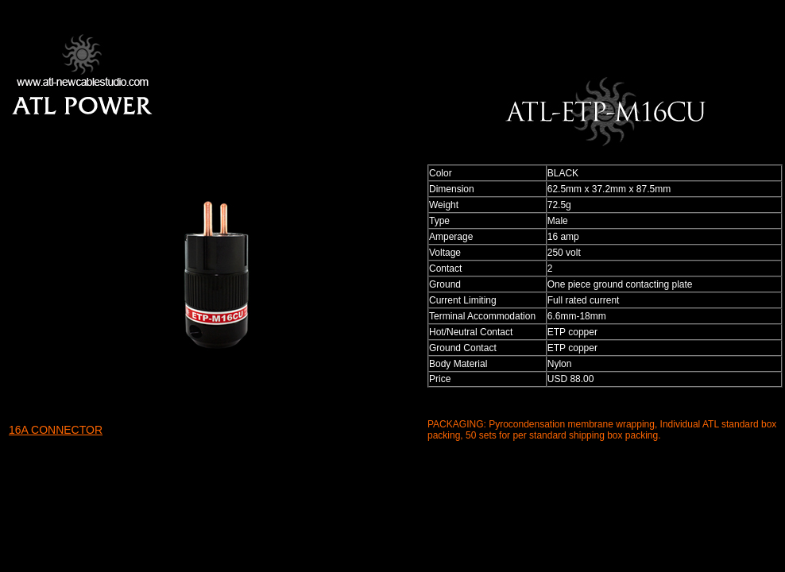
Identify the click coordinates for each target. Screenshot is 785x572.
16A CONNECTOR (55, 429)
